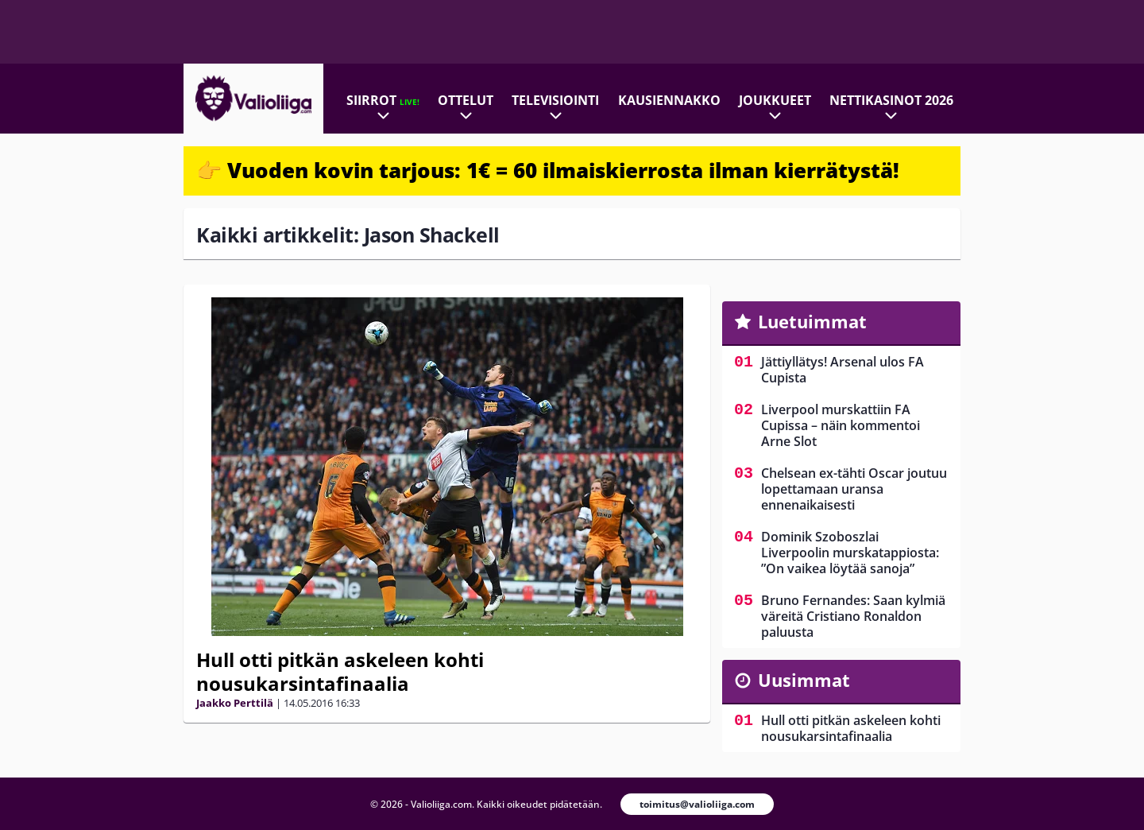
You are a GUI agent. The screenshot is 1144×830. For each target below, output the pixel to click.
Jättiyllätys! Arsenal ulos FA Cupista (842, 369)
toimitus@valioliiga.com (697, 804)
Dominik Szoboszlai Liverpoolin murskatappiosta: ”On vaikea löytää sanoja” (850, 552)
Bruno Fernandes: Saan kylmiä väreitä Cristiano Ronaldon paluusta (853, 616)
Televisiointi (555, 100)
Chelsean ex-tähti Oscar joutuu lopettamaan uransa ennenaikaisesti (854, 489)
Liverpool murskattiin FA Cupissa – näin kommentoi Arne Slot (840, 425)
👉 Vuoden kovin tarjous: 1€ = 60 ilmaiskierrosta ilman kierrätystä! (547, 170)
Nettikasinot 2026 (891, 100)
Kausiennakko (669, 100)
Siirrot (382, 100)
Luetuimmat (812, 321)
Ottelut (465, 100)
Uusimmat (804, 680)
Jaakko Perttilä (234, 703)
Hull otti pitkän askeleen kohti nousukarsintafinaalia (340, 671)
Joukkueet (775, 100)
